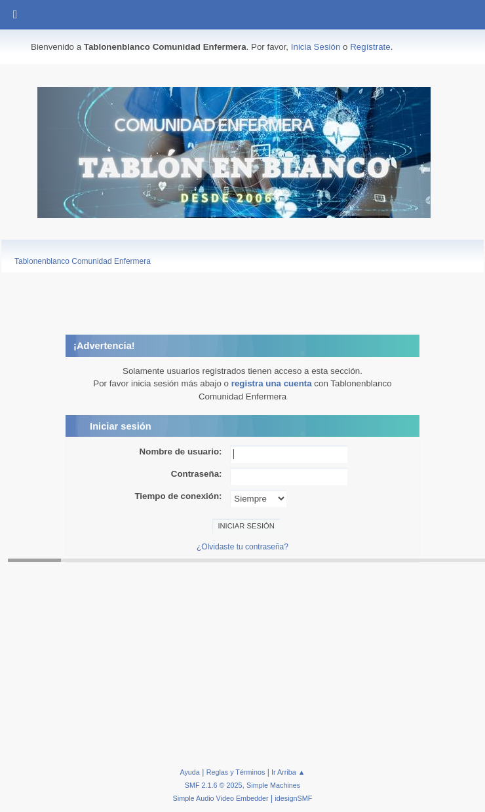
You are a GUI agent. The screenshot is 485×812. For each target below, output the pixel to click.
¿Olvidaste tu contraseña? (242, 546)
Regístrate (370, 47)
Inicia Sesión (316, 47)
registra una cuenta (271, 383)
